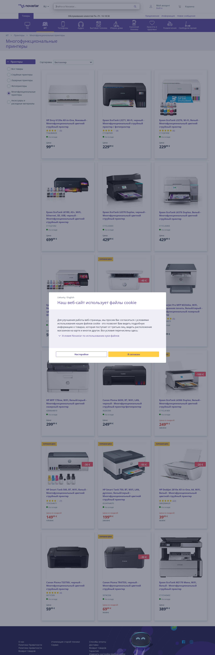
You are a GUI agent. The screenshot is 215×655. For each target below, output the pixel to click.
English (70, 297)
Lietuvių (61, 297)
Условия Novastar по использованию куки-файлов (88, 335)
